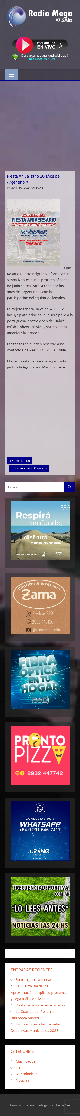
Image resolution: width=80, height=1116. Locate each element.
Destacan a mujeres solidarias (40, 1005)
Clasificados (25, 1061)
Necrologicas (26, 1073)
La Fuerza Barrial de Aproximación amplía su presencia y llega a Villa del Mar (39, 992)
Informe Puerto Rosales (28, 468)
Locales (22, 1067)
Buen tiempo (21, 460)
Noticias (22, 1080)
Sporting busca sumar (34, 979)
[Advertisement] (40, 123)
